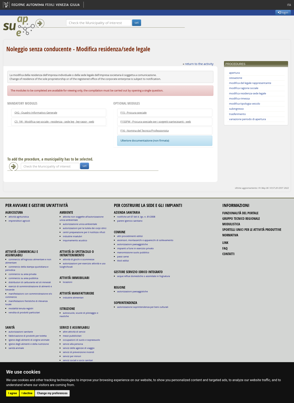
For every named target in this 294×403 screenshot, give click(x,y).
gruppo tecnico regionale (241, 218)
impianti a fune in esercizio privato (135, 248)
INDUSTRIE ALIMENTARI (73, 297)
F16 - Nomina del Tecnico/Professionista (144, 130)
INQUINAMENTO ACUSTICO (75, 240)
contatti (228, 254)
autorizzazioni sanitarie (21, 331)
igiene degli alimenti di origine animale (29, 339)
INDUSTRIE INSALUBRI (72, 236)
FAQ (225, 248)
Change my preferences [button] (52, 393)
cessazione (235, 78)
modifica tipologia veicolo (244, 103)
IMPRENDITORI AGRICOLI (19, 220)
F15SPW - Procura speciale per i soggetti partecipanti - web (155, 121)
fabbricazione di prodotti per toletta (28, 335)
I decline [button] (27, 393)
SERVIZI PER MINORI (72, 356)
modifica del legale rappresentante (250, 83)
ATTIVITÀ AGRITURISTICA (19, 216)
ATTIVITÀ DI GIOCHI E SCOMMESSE (78, 259)
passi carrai (123, 256)
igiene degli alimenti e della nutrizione (29, 343)
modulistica (231, 224)
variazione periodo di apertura (247, 119)
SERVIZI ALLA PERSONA (73, 343)
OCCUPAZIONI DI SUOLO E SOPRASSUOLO (81, 339)
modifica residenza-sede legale (247, 93)
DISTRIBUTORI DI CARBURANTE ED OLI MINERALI (30, 282)
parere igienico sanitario (130, 220)
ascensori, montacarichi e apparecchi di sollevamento (145, 240)
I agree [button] (12, 393)
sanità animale (16, 347)
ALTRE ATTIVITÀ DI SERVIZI (74, 331)
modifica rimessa (239, 98)
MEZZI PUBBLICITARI (72, 335)
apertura (234, 73)
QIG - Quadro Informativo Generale (35, 112)
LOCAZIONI (67, 282)
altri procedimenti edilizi (130, 236)
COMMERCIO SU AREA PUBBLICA (23, 278)
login (283, 12)
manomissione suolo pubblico (133, 252)
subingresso (236, 109)
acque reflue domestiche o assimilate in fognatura (143, 276)
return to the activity (199, 64)
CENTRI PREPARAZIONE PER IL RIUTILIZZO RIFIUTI (84, 232)
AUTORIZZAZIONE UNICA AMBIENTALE (80, 224)
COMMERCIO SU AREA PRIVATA (22, 274)
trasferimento (237, 114)
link (225, 242)
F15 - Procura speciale (133, 112)
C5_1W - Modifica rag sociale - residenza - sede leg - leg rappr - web (54, 121)
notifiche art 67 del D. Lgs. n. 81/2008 (136, 216)
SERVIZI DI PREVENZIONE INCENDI (78, 352)
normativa (230, 235)
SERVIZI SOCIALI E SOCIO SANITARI (78, 360)
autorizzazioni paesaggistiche (132, 244)
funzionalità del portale (240, 213)
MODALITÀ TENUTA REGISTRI (21, 308)
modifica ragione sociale (243, 88)
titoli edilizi (123, 260)
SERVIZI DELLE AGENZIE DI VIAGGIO (79, 347)
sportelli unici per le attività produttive (251, 229)
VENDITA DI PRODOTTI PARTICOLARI (24, 312)
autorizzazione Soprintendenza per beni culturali (142, 306)
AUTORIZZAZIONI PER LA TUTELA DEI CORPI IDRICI (84, 228)
